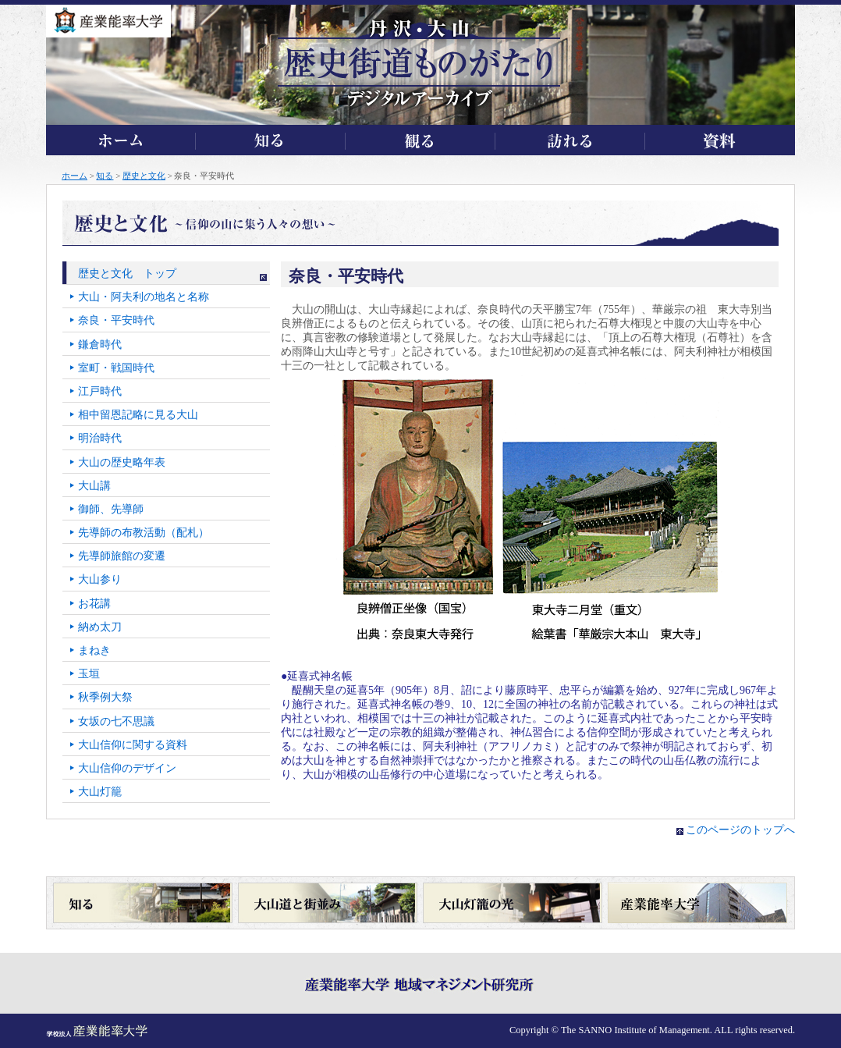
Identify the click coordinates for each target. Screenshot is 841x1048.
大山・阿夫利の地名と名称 (143, 297)
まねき (94, 650)
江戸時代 (100, 391)
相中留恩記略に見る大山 (138, 415)
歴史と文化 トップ (127, 273)
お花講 (94, 603)
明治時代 (100, 438)
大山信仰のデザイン (127, 768)
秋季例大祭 (105, 697)
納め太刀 (100, 627)
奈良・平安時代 (116, 320)
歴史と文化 (143, 175)
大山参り (100, 579)
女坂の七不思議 (116, 721)
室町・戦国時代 (116, 368)
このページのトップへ (740, 830)
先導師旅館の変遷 (121, 556)
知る (104, 175)
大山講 (94, 486)
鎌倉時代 (100, 344)
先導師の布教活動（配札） (143, 532)
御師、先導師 (111, 509)
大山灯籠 (100, 792)
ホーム (74, 175)
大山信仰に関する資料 (132, 745)
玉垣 (89, 674)
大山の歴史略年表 (121, 462)
